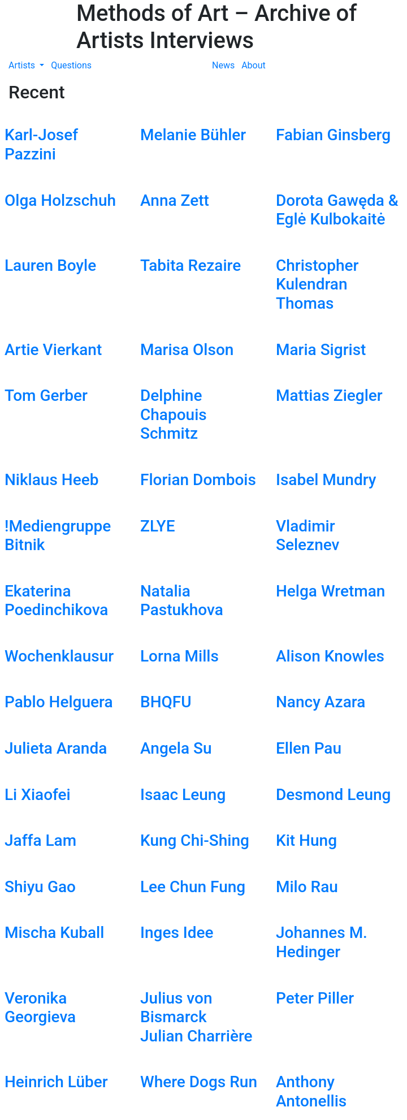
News (223, 65)
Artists (22, 65)
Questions (71, 65)
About (253, 65)
